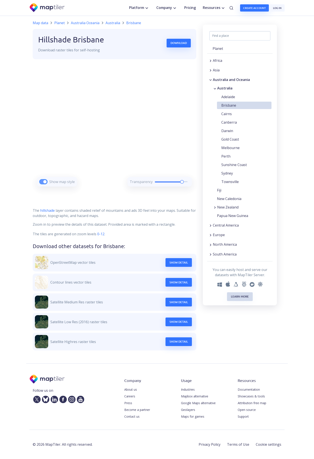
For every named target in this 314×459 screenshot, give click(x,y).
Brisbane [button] (228, 105)
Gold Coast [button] (230, 139)
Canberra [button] (229, 122)
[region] (114, 128)
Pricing (190, 7)
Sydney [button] (227, 173)
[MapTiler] (47, 8)
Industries (188, 389)
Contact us (132, 416)
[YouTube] (79, 398)
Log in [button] (277, 8)
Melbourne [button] (230, 147)
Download (179, 43)
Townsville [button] (230, 181)
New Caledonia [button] (229, 198)
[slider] (182, 182)
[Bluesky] (45, 398)
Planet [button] (218, 48)
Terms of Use (238, 444)
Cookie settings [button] (268, 444)
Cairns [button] (226, 113)
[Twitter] (36, 398)
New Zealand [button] (228, 207)
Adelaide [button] (228, 96)
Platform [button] (139, 8)
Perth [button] (225, 156)
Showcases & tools (251, 396)
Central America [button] (226, 225)
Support (243, 416)
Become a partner (137, 410)
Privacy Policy (209, 444)
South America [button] (225, 254)
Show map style (62, 181)
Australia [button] (224, 88)
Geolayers (188, 410)
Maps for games (192, 416)
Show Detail (178, 262)
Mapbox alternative (194, 396)
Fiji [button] (219, 190)
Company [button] (166, 8)
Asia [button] (216, 70)
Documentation (249, 389)
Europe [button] (219, 234)
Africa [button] (217, 60)
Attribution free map (252, 403)
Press (128, 403)
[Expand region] (210, 60)
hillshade (47, 210)
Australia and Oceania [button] (231, 79)
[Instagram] (71, 398)
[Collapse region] (210, 79)
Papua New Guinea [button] (232, 215)
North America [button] (225, 244)
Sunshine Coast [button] (234, 164)
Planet (59, 22)
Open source (247, 410)
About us (130, 389)
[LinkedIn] (53, 398)
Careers (129, 396)
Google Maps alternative (198, 403)
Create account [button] (254, 8)
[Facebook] (62, 398)
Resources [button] (214, 8)
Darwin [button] (227, 130)
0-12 (100, 234)
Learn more (240, 296)
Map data (40, 22)
